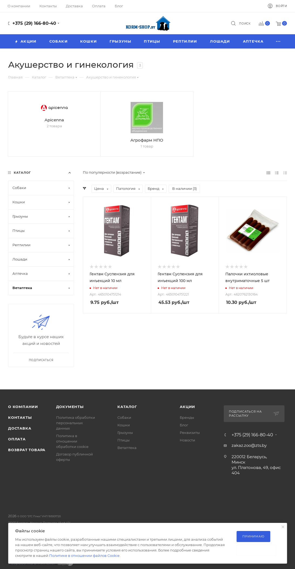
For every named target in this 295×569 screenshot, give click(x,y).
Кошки (123, 425)
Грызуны (125, 432)
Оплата (17, 439)
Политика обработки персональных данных (75, 422)
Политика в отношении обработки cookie (72, 441)
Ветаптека (127, 447)
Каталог (127, 407)
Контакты (20, 417)
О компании (23, 407)
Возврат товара (26, 450)
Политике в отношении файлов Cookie (84, 555)
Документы (70, 407)
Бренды (187, 417)
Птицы (123, 440)
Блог (184, 425)
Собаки (124, 417)
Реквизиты (190, 432)
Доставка (19, 428)
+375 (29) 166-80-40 (34, 23)
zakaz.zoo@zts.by (249, 445)
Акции (187, 407)
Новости (187, 440)
